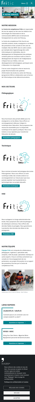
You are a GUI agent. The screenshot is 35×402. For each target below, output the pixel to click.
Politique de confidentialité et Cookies (16, 382)
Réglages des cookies (16, 388)
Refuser (16, 393)
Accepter (17, 398)
